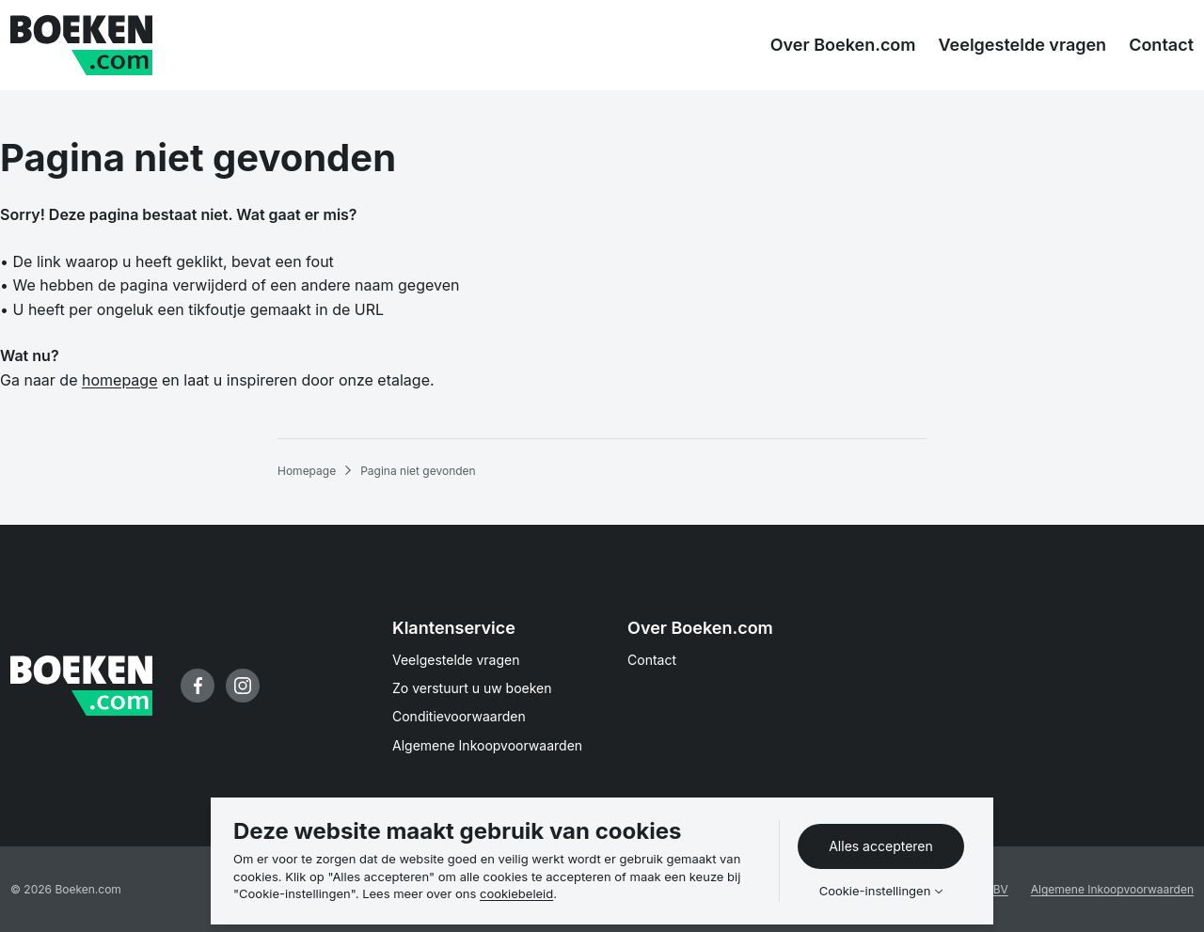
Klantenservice (453, 628)
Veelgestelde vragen (456, 660)
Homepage (306, 471)
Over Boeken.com (700, 628)
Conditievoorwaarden (459, 716)
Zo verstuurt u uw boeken (472, 688)
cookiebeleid (516, 893)
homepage (119, 380)
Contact (651, 660)
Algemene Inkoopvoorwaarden (487, 745)
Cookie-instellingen (875, 891)
